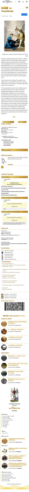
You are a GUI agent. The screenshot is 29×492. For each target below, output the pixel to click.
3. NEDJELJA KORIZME (15, 345)
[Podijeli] (24, 14)
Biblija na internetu (7, 252)
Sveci (4, 427)
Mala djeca (5, 287)
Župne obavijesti (7, 150)
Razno (4, 425)
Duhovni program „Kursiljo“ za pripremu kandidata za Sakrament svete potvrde (17, 457)
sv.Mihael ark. (14, 408)
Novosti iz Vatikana (7, 257)
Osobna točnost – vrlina (7, 266)
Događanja (5, 417)
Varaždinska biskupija (8, 255)
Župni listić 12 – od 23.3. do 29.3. (9, 295)
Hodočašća (16, 358)
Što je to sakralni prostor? (8, 263)
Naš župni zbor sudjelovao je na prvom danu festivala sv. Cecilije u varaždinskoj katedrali (17, 465)
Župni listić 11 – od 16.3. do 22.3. (9, 294)
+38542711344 (7, 232)
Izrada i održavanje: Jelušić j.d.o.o (14, 484)
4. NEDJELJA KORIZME (15, 337)
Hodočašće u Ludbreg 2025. (17, 356)
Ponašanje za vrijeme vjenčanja (8, 282)
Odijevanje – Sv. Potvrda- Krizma (9, 278)
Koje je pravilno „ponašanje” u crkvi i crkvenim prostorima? (14, 265)
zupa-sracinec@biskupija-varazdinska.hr (11, 235)
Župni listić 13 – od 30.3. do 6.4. (9, 297)
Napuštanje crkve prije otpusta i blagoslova (11, 272)
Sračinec (14, 411)
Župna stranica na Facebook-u (9, 259)
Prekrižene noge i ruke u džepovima (9, 280)
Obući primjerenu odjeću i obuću (9, 275)
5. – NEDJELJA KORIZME (15, 329)
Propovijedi (5, 424)
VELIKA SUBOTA (5, 177)
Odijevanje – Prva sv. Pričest (8, 276)
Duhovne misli (5, 8)
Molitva (4, 423)
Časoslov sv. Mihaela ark (7, 416)
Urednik (10, 16)
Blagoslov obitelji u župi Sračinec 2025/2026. (18, 449)
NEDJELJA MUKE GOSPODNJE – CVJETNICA (17, 439)
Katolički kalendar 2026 (8, 254)
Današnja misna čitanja (8, 250)
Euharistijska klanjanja (7, 420)
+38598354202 (7, 233)
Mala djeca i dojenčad (7, 289)
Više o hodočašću (7, 145)
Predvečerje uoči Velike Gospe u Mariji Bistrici (18, 364)
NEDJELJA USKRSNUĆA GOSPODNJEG (10, 197)
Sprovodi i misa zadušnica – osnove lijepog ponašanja (13, 285)
